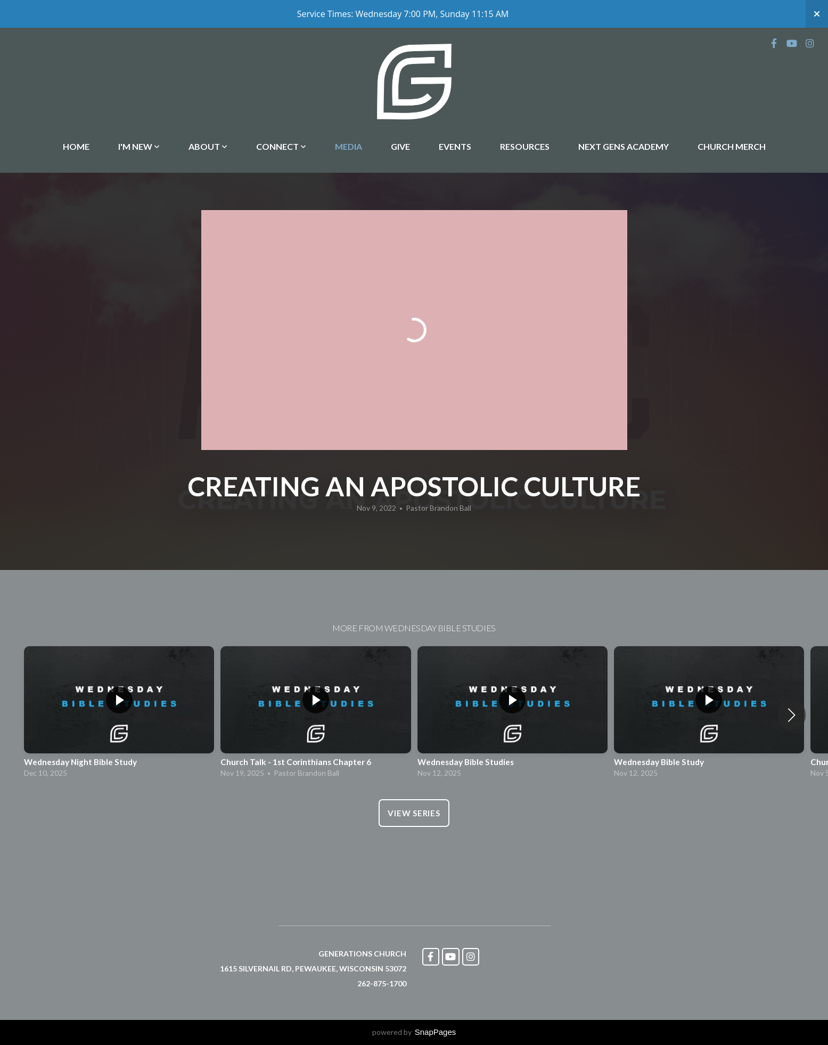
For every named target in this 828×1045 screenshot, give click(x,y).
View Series (414, 813)
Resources (525, 146)
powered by (414, 1031)
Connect (281, 146)
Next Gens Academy (623, 146)
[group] (119, 714)
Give (400, 146)
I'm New (139, 146)
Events (455, 146)
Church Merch (732, 146)
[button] (791, 715)
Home (76, 146)
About (207, 146)
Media (348, 146)
